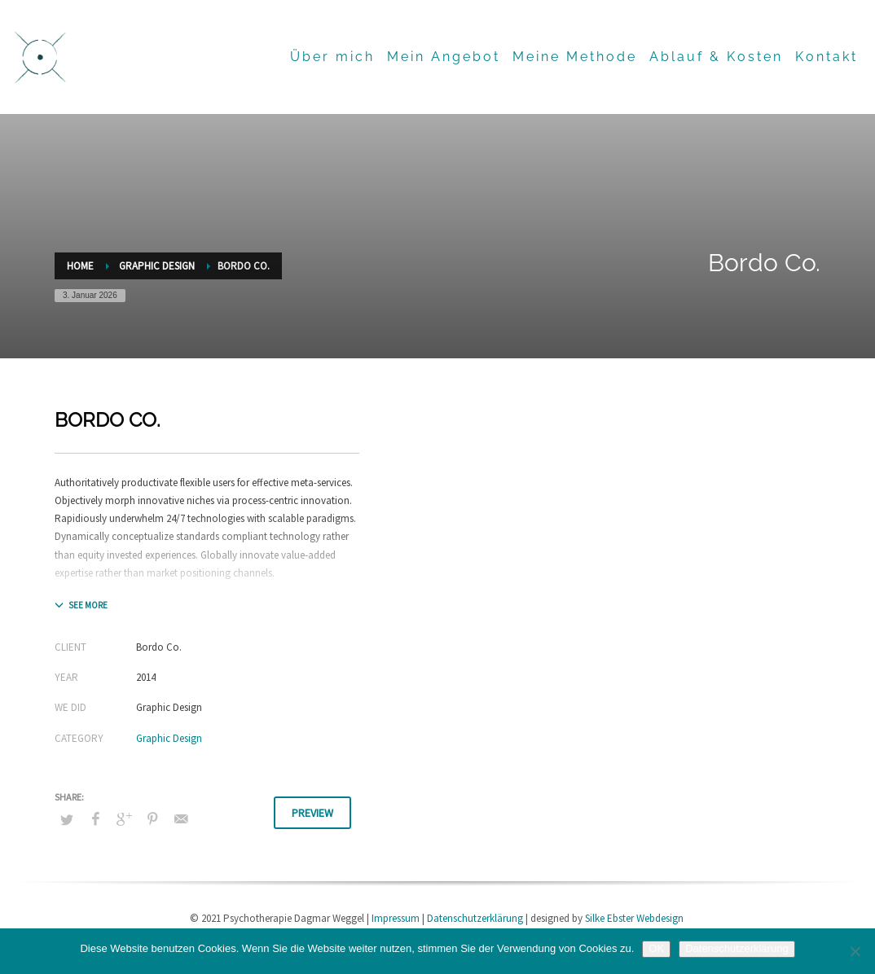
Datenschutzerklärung (475, 918)
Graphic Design (169, 738)
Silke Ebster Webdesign (634, 918)
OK (656, 948)
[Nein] (854, 951)
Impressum (396, 918)
